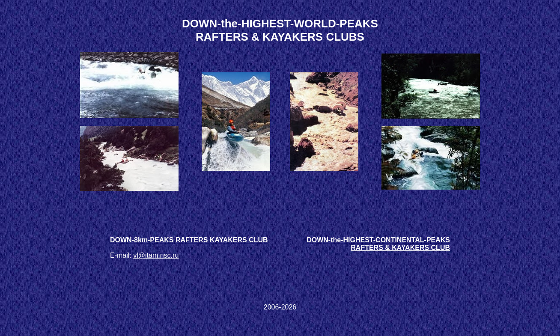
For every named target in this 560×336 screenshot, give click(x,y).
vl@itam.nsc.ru (156, 255)
